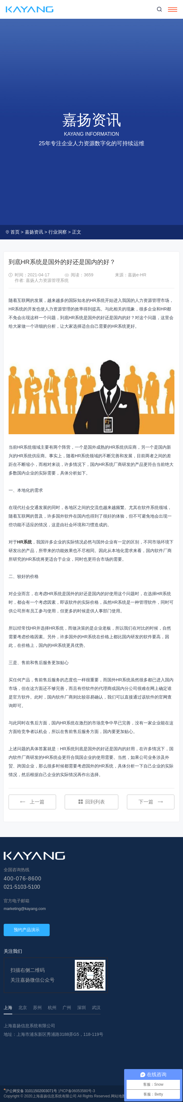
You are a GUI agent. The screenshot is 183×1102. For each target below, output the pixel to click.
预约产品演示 (27, 929)
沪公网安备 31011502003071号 (31, 1091)
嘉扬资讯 (34, 231)
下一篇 (151, 801)
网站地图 (118, 1096)
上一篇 (32, 801)
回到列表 (91, 801)
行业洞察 (57, 231)
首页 (15, 231)
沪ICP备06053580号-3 (76, 1091)
